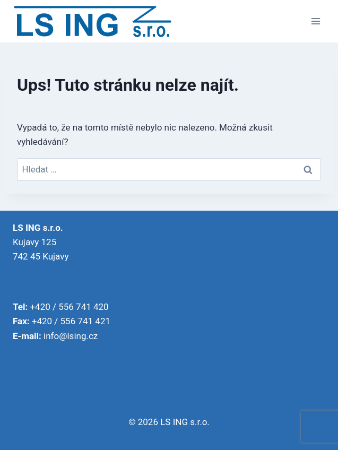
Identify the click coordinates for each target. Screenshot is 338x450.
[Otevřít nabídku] (315, 21)
